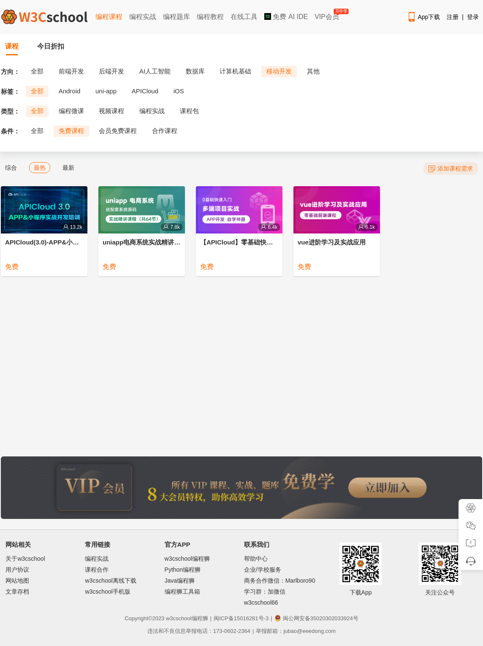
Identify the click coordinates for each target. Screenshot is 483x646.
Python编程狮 (183, 569)
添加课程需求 (451, 168)
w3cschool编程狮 (187, 558)
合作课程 (164, 130)
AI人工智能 (155, 71)
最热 (40, 167)
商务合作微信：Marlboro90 (279, 580)
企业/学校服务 (262, 569)
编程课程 (108, 16)
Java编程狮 (180, 580)
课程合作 (97, 569)
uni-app (106, 91)
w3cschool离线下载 (110, 580)
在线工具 (244, 16)
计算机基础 (235, 71)
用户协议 (17, 569)
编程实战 (142, 16)
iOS (179, 91)
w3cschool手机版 (107, 591)
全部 (37, 71)
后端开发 (111, 71)
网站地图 (17, 580)
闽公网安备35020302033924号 (316, 618)
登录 (473, 17)
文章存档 (17, 591)
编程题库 (176, 16)
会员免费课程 (118, 130)
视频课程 (111, 110)
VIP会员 (327, 15)
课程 (12, 46)
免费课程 (71, 130)
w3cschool (179, 618)
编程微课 (71, 110)
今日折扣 (50, 46)
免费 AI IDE (286, 16)
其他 (313, 71)
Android (70, 91)
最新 (68, 167)
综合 (11, 167)
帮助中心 (256, 558)
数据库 (195, 71)
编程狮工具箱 (182, 591)
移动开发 (279, 71)
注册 (453, 17)
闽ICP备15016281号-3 (241, 618)
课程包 (189, 110)
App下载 (423, 17)
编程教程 (210, 16)
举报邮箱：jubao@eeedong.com (296, 631)
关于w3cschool (25, 558)
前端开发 (71, 71)
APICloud (145, 91)
